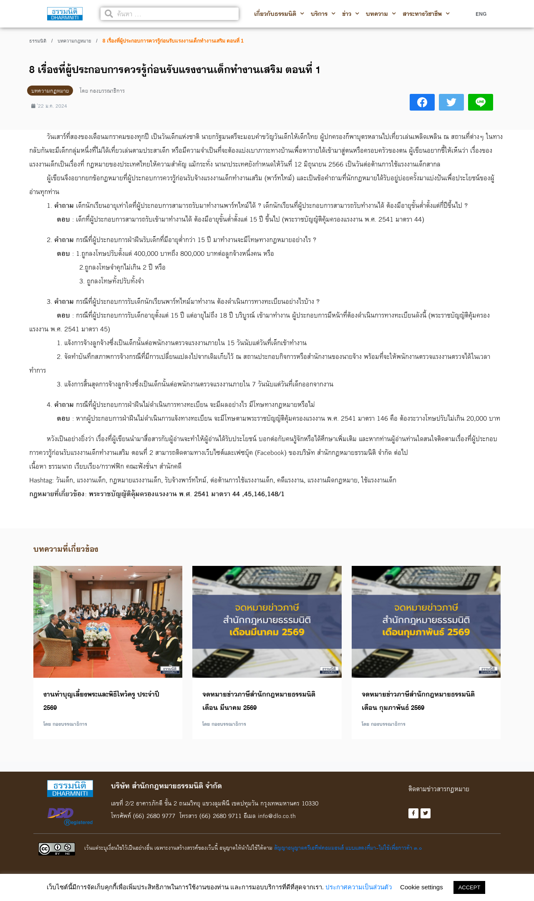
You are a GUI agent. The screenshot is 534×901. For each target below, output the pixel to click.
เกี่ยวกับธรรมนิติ (279, 13)
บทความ (381, 13)
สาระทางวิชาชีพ (426, 13)
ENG (481, 13)
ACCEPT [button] (469, 887)
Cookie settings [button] (421, 887)
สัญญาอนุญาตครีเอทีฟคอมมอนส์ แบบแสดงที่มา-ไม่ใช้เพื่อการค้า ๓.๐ (348, 848)
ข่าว (350, 13)
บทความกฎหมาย (74, 40)
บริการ (323, 13)
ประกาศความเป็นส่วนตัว (358, 887)
